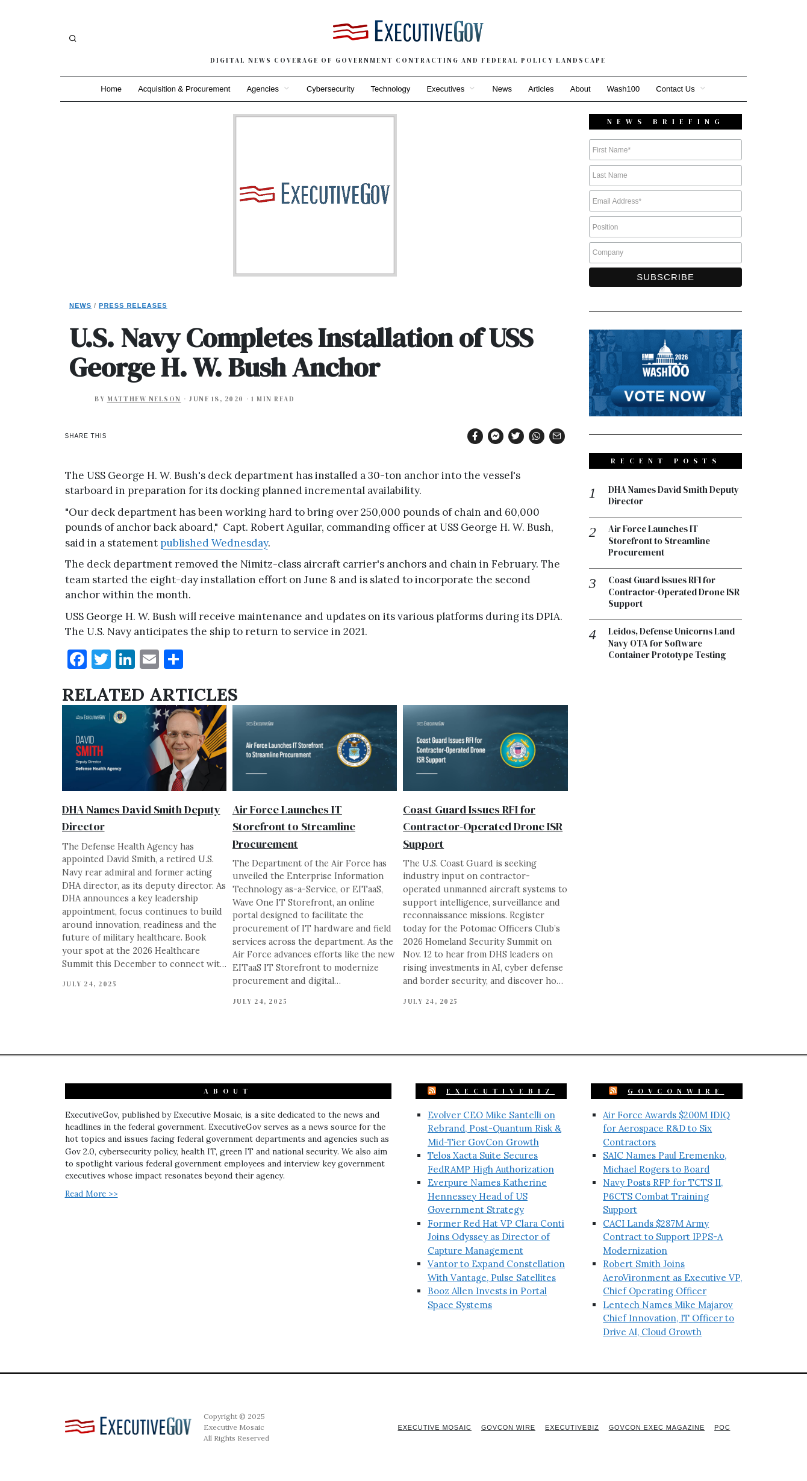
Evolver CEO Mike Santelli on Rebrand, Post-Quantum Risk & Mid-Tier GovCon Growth (494, 1128)
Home (108, 88)
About (582, 88)
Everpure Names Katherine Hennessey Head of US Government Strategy (487, 1196)
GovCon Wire (504, 1427)
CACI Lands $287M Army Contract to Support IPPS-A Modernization (663, 1237)
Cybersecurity (329, 88)
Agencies (261, 88)
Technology (390, 88)
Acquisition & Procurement (182, 88)
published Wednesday (214, 543)
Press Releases (133, 305)
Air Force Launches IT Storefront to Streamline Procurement (293, 826)
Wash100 (625, 88)
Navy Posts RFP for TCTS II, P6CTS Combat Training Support (663, 1196)
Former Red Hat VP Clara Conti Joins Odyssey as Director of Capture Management (496, 1237)
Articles (542, 88)
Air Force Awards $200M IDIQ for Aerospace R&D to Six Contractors (666, 1128)
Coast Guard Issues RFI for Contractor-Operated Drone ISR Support (482, 826)
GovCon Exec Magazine (655, 1427)
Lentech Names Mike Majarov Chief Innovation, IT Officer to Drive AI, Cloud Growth (668, 1318)
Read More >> (91, 1193)
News (503, 88)
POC (722, 1427)
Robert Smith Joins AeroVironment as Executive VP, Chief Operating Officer (672, 1277)
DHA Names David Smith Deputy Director (674, 496)
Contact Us (678, 88)
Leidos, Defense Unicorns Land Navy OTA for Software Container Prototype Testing (673, 645)
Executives (445, 88)
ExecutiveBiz (500, 1091)
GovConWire (676, 1091)
